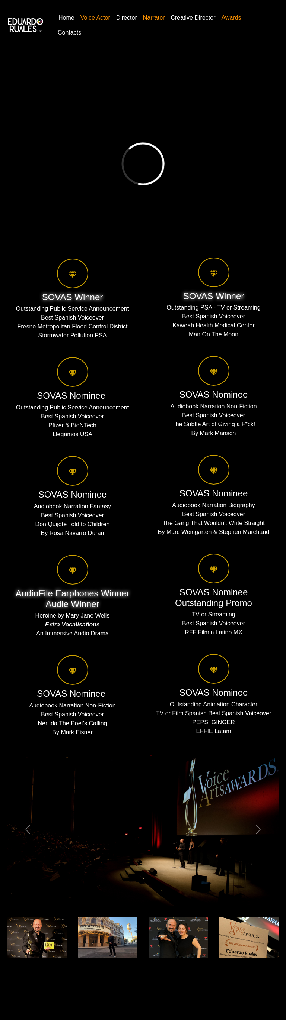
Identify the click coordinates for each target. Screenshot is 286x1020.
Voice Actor (95, 17)
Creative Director (193, 17)
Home (66, 17)
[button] (27, 829)
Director (126, 17)
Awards (231, 17)
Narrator (154, 17)
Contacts (69, 32)
